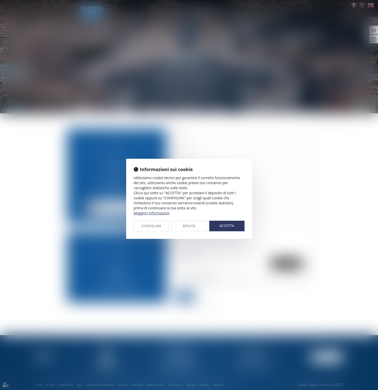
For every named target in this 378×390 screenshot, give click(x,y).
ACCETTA (226, 225)
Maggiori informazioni (152, 213)
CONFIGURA (151, 225)
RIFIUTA (189, 225)
